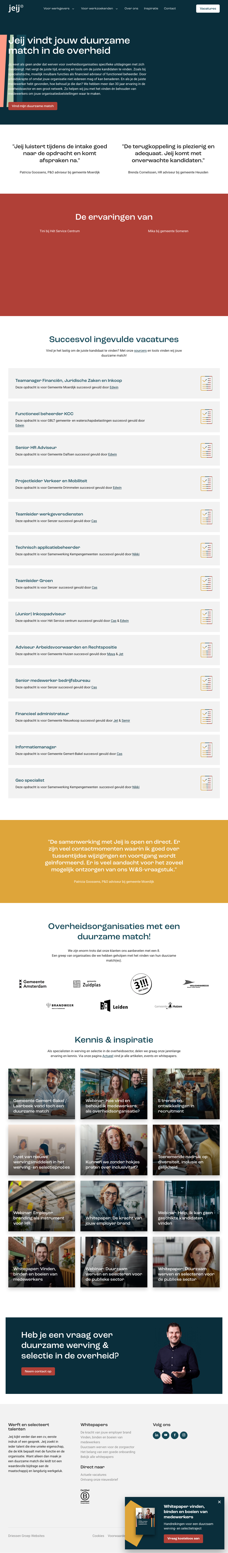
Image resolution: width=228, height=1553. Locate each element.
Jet (121, 654)
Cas (94, 521)
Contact (170, 8)
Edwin (114, 387)
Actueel (107, 1056)
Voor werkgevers (56, 8)
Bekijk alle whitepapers (97, 1457)
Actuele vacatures (93, 1475)
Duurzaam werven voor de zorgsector (107, 1447)
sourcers (140, 351)
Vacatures (208, 8)
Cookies (98, 1536)
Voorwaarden (117, 1536)
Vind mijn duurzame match (33, 106)
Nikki (136, 554)
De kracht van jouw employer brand (105, 1432)
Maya (111, 654)
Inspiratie (151, 8)
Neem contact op (38, 1371)
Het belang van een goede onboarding (107, 1452)
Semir (126, 721)
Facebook (174, 1435)
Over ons (131, 8)
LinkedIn (156, 1435)
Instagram (183, 1435)
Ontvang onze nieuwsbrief (99, 1480)
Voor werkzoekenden (97, 8)
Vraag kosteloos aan (183, 1538)
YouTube (165, 1435)
